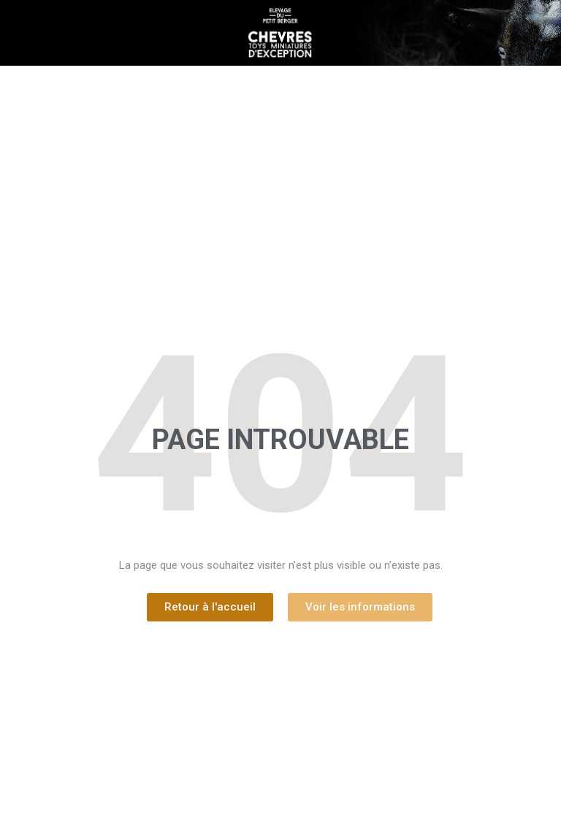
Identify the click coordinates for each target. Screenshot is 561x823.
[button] (210, 607)
